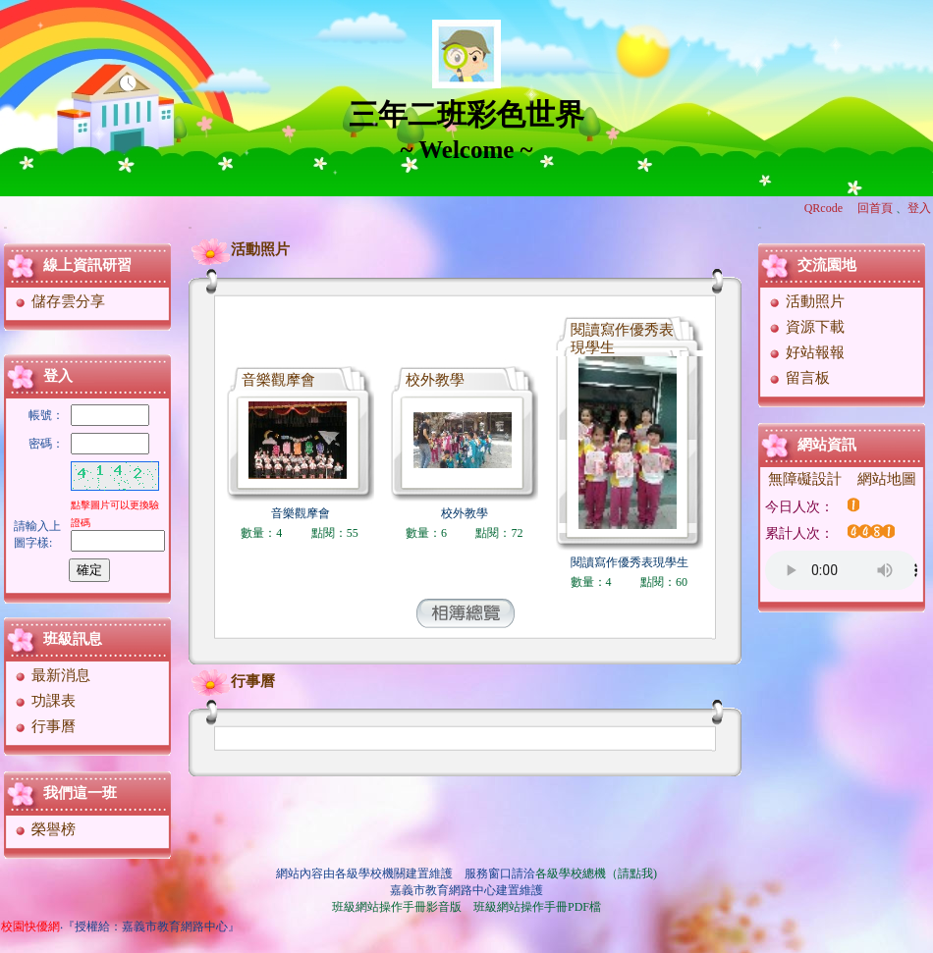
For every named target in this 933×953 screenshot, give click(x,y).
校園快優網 (30, 926)
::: (5, 227)
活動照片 (241, 249)
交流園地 (826, 265)
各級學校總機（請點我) (596, 873)
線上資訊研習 (87, 265)
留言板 (798, 378)
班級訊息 (72, 639)
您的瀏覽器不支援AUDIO (841, 570)
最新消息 (51, 675)
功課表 (44, 701)
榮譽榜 (44, 829)
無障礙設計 (805, 479)
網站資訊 (826, 444)
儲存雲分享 (59, 301)
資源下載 (806, 327)
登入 (919, 208)
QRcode (823, 208)
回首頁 (875, 208)
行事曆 (44, 726)
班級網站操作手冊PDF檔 (537, 907)
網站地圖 (886, 479)
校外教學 (435, 380)
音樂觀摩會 (278, 380)
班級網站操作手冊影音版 (397, 907)
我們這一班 (80, 793)
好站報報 (806, 352)
